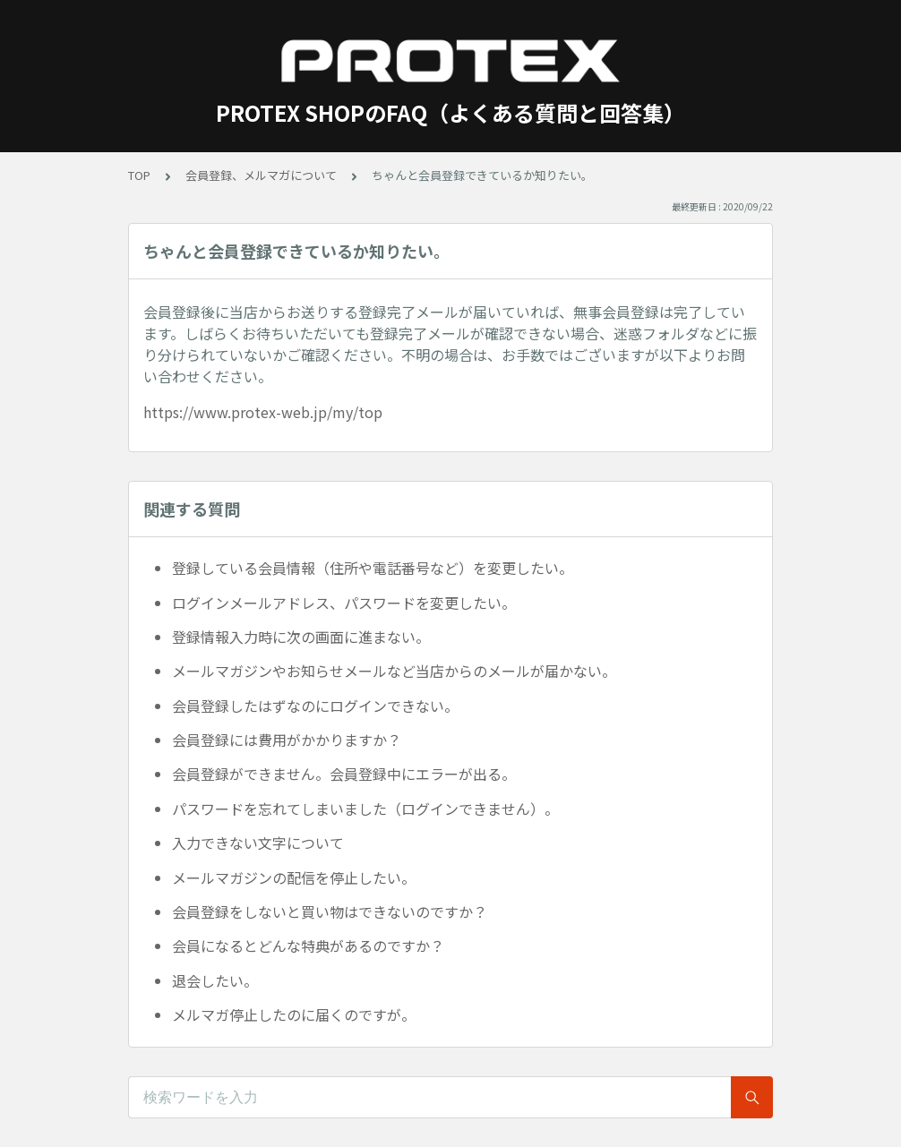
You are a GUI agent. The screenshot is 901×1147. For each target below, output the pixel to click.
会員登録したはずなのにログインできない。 (315, 705)
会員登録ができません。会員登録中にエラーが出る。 (344, 773)
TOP (139, 175)
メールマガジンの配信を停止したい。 (294, 877)
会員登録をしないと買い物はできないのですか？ (329, 911)
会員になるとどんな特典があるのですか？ (308, 945)
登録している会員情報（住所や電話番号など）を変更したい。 (372, 567)
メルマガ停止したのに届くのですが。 (294, 1014)
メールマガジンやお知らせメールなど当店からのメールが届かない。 (394, 670)
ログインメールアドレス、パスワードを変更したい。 (344, 602)
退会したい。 (215, 980)
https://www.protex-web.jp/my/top (262, 412)
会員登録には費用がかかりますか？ (286, 739)
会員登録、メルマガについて (261, 175)
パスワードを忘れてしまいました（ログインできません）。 (365, 808)
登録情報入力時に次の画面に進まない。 (301, 636)
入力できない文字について (258, 842)
